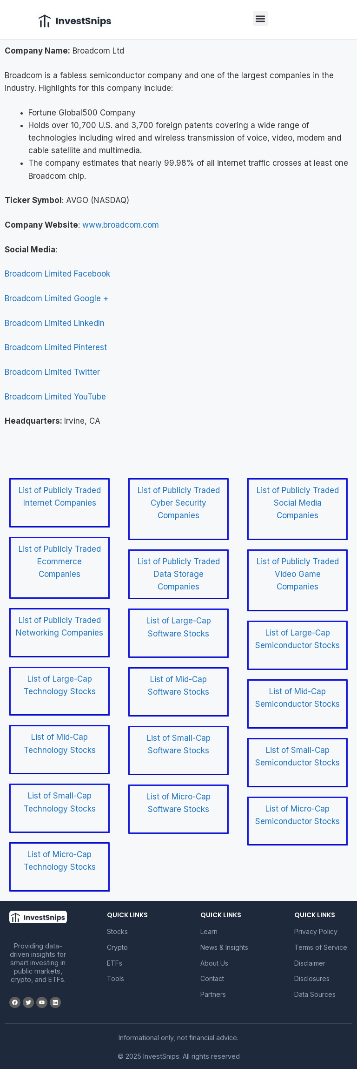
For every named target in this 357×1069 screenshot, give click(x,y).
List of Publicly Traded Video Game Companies (298, 574)
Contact (212, 978)
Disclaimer (309, 963)
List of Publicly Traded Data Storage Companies (179, 574)
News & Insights (224, 947)
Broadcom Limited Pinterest (56, 347)
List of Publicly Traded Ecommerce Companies (60, 561)
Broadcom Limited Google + (56, 298)
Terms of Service (320, 947)
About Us (214, 963)
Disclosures (312, 978)
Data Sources (315, 994)
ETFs (114, 963)
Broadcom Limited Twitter (52, 372)
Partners (213, 994)
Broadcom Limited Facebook (57, 273)
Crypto (117, 947)
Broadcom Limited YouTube (55, 396)
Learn (209, 931)
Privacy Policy (315, 931)
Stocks (117, 931)
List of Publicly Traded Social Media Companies (298, 503)
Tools (115, 978)
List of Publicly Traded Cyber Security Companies (179, 503)
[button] (260, 18)
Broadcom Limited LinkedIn (55, 323)
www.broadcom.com (120, 225)
